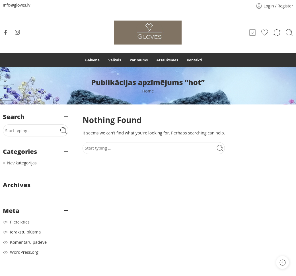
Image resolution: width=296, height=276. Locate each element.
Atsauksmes (167, 60)
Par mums (139, 60)
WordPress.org (24, 252)
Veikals (114, 60)
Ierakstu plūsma (25, 232)
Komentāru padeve (28, 242)
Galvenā (92, 60)
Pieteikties (20, 222)
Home (148, 91)
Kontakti (194, 60)
